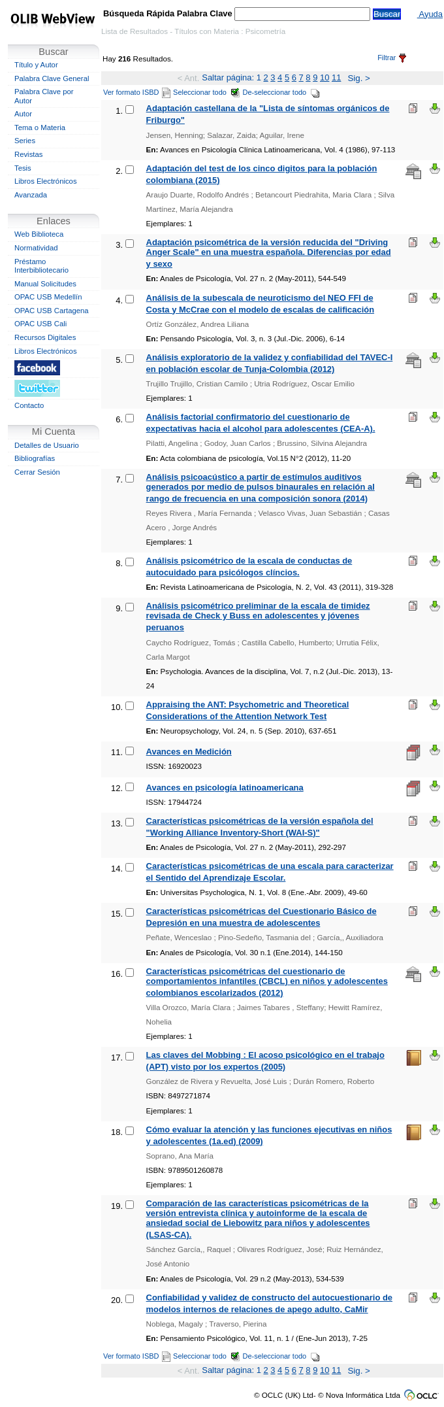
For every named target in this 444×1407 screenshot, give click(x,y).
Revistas (28, 154)
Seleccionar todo (206, 92)
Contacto (29, 405)
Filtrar (391, 57)
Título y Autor (36, 65)
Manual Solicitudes (45, 284)
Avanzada (30, 195)
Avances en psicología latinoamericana (225, 787)
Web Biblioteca (38, 234)
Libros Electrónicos (45, 181)
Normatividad (36, 248)
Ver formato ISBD (136, 92)
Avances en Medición (189, 751)
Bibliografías (34, 458)
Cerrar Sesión (37, 472)
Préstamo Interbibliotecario (41, 266)
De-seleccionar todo (282, 92)
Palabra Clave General (51, 78)
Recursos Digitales (45, 337)
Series (24, 140)
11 (336, 77)
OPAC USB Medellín (48, 297)
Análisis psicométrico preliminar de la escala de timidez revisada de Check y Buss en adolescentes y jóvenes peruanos (258, 616)
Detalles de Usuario (46, 445)
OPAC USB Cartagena (51, 310)
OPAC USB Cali (40, 324)
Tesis (22, 168)
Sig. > (358, 78)
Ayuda (430, 14)
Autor (23, 114)
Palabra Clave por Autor (44, 96)
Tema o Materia (39, 127)
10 (324, 77)
